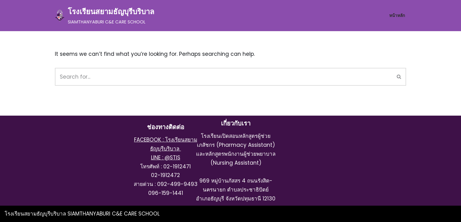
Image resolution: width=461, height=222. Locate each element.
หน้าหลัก (397, 15)
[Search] (223, 77)
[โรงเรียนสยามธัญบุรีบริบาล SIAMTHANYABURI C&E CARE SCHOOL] (104, 16)
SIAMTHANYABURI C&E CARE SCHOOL (113, 213)
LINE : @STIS (165, 157)
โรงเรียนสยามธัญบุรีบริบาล (36, 213)
